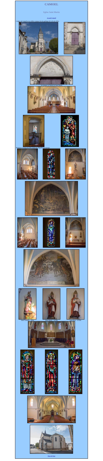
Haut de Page (51, 456)
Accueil (51, 18)
